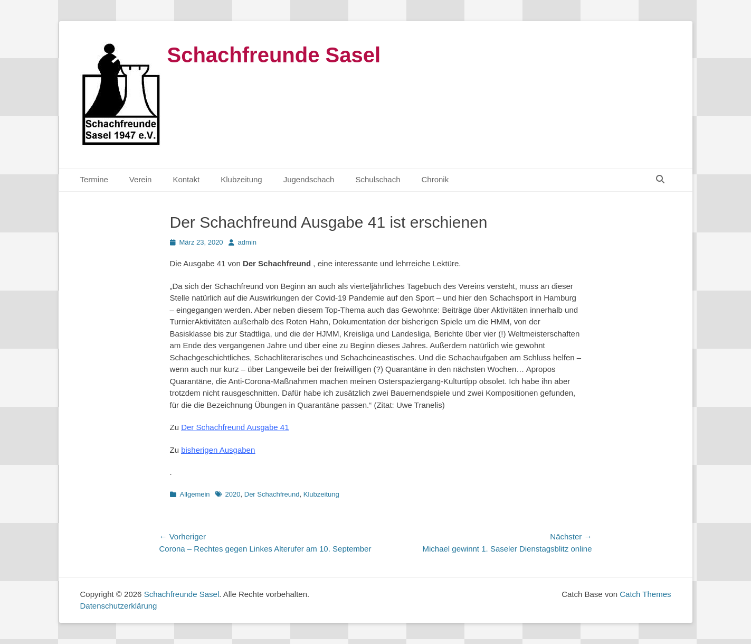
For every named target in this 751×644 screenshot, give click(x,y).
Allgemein (195, 494)
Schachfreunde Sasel (274, 55)
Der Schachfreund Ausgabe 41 (235, 427)
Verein (140, 179)
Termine (94, 179)
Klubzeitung (241, 179)
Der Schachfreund (272, 494)
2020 (233, 494)
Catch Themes (645, 594)
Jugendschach (309, 179)
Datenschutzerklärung (118, 605)
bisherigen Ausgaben (218, 449)
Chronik (435, 179)
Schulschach (377, 179)
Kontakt (186, 179)
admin (247, 242)
